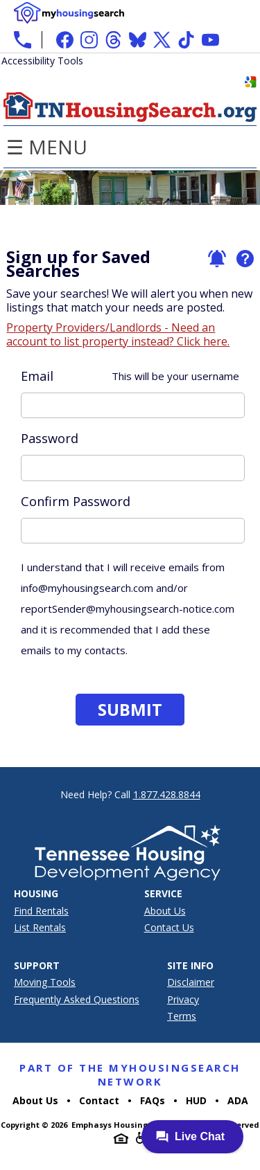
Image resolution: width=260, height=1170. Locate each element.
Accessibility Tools (42, 60)
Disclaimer (190, 982)
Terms (181, 1016)
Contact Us (169, 927)
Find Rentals (41, 910)
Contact (99, 1100)
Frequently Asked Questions (76, 999)
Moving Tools (45, 982)
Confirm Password (75, 501)
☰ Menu (46, 147)
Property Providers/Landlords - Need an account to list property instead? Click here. (117, 334)
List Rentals (40, 927)
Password (49, 438)
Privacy (183, 999)
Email (130, 376)
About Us (165, 910)
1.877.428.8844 (166, 794)
